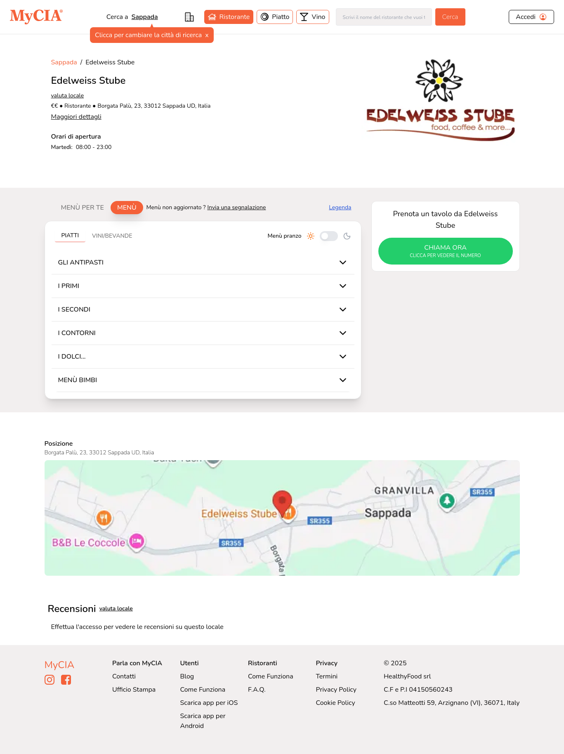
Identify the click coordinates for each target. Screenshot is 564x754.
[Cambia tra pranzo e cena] (329, 236)
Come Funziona (202, 689)
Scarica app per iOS (209, 702)
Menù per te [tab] (82, 207)
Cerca (450, 16)
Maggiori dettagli (76, 116)
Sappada (145, 16)
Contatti (124, 676)
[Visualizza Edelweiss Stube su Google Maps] (282, 518)
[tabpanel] (203, 310)
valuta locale (67, 95)
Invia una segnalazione (236, 207)
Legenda (340, 207)
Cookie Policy (335, 702)
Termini (326, 676)
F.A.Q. (257, 689)
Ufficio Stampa (134, 689)
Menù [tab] (127, 207)
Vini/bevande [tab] (112, 236)
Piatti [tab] (70, 235)
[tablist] (98, 207)
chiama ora (445, 251)
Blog (187, 676)
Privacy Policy (336, 689)
